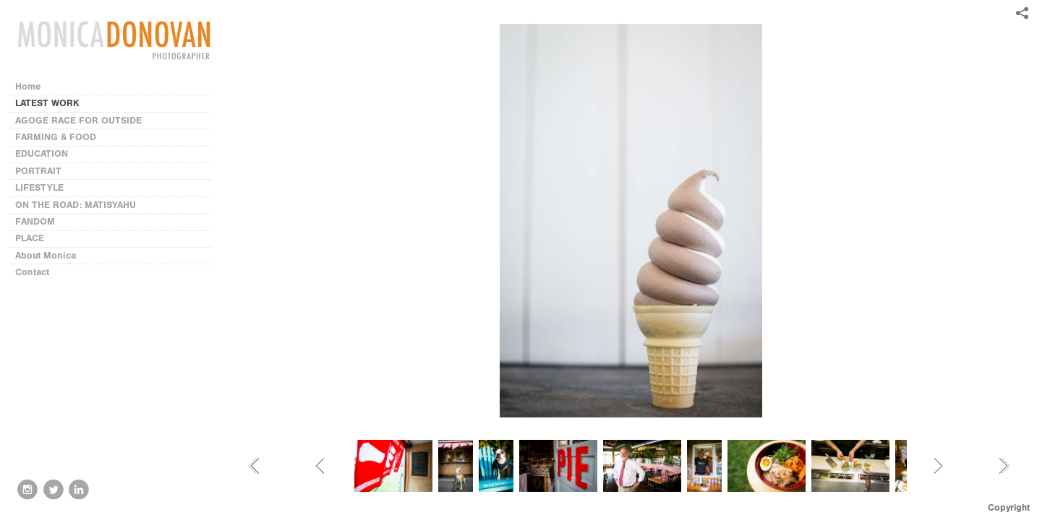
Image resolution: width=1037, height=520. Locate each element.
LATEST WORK (47, 103)
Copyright (1009, 507)
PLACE (29, 238)
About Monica (45, 255)
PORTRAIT (38, 170)
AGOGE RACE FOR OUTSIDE (78, 120)
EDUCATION (41, 153)
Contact (32, 271)
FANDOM (35, 221)
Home (28, 86)
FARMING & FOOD (55, 136)
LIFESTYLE (39, 187)
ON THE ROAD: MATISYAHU (75, 204)
